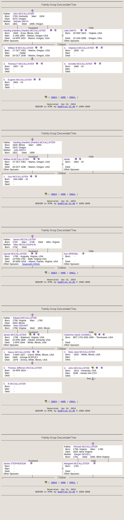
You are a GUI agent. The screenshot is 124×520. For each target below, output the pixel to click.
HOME (63, 97)
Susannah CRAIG (31, 266)
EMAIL (72, 97)
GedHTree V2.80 (66, 107)
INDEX (54, 97)
